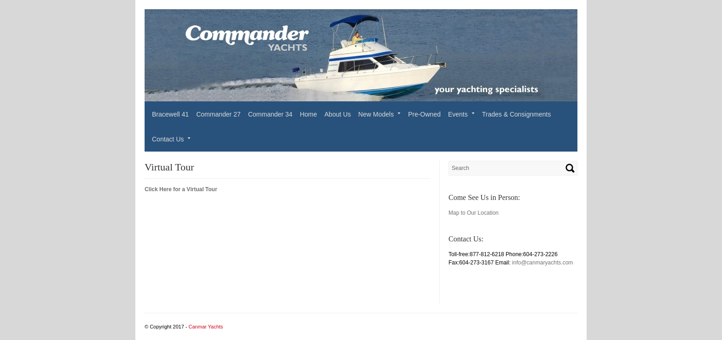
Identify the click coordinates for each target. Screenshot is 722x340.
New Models (376, 114)
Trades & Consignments (516, 114)
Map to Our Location (473, 213)
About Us (338, 114)
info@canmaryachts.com (542, 262)
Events (458, 114)
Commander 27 (218, 114)
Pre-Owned (424, 114)
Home (308, 114)
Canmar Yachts (206, 326)
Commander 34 (270, 114)
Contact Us (168, 139)
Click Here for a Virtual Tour (181, 189)
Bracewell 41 (170, 114)
